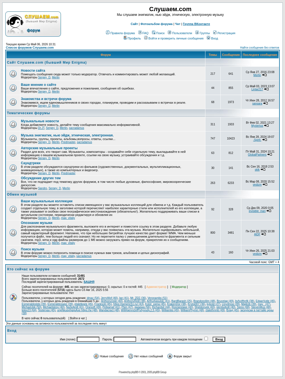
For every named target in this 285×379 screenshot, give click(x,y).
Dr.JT (41, 127)
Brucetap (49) (225, 301)
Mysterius (257, 125)
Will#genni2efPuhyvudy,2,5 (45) (140, 310)
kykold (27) (213, 304)
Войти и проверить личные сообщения (173, 38)
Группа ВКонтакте (196, 24)
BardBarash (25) (181, 301)
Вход (212, 38)
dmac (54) (93, 298)
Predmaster (68, 142)
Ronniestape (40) (182, 307)
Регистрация (224, 33)
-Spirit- (257, 139)
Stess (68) (243, 307)
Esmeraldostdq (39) (34, 304)
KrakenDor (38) (176, 304)
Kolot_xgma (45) (155, 304)
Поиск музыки (32, 249)
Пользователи (180, 33)
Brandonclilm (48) (204, 301)
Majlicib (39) (248, 304)
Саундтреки (30, 163)
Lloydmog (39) (231, 304)
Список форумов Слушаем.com (30, 47)
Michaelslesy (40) (54, 307)
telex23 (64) (29, 310)
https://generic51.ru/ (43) (128, 304)
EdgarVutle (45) (265, 301)
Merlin (56, 77)
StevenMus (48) (261, 307)
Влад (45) (232, 310)
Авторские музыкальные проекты (49, 148)
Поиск (158, 33)
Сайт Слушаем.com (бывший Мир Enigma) (47, 62)
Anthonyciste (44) (112, 301)
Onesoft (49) (93, 307)
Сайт (134, 24)
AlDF (257, 234)
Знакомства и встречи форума (46, 99)
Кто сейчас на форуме (28, 269)
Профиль (132, 38)
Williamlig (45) (170, 310)
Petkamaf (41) (111, 307)
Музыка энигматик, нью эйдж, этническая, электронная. (67, 135)
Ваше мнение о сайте (38, 85)
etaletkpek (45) (84, 304)
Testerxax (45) (46, 310)
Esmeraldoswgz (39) (60, 304)
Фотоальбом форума (157, 24)
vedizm (257, 184)
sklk (257, 169)
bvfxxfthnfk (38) (244, 301)
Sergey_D (44, 77)
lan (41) (124, 298)
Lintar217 (257, 89)
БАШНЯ (89, 281)
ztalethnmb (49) (215, 310)
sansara (257, 103)
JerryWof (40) (109, 298)
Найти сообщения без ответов (259, 47)
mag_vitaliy (68, 218)
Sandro (42, 188)
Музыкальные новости (40, 121)
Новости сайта (33, 71)
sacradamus (76, 127)
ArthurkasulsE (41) (158, 301)
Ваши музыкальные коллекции (46, 201)
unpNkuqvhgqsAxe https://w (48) (77, 310)
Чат (177, 24)
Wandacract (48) (109, 310)
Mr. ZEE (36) (138, 298)
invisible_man (257, 211)
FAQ (143, 33)
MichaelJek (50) (31, 307)
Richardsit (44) (161, 307)
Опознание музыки (36, 223)
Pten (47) (127, 307)
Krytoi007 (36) (196, 304)
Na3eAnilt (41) (75, 307)
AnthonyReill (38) (135, 301)
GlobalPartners (257, 154)
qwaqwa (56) (142, 307)
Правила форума (120, 33)
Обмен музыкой (22, 194)
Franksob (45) (103, 304)
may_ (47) (264, 304)
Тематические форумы (28, 113)
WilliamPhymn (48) (192, 310)
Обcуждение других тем (41, 178)
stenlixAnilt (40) (225, 307)
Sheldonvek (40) (205, 307)
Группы (202, 33)
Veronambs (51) (157, 298)
